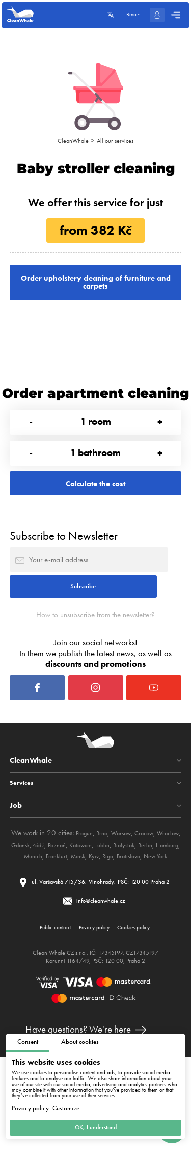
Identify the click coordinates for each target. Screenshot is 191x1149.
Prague (90, 898)
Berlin (48, 921)
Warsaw (134, 898)
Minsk (154, 921)
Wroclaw (33, 910)
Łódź (84, 910)
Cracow (162, 898)
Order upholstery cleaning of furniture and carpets (95, 287)
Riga (63, 933)
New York (120, 933)
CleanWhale (69, 140)
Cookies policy (142, 1017)
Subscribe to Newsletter (64, 567)
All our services (118, 140)
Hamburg (74, 921)
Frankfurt (130, 921)
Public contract (46, 1017)
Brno (112, 898)
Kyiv (173, 921)
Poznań (106, 910)
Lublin (160, 910)
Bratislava (88, 933)
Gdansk (62, 910)
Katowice (135, 910)
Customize (65, 1102)
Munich (102, 921)
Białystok (23, 921)
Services (24, 848)
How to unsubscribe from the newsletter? (95, 662)
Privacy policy (30, 1102)
